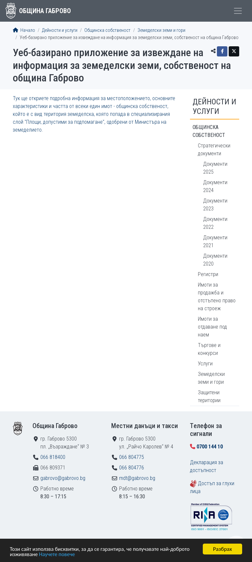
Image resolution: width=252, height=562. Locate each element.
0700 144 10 (210, 446)
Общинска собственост (107, 30)
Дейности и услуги (59, 30)
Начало (24, 30)
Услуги (205, 363)
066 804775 (131, 457)
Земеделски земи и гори (161, 30)
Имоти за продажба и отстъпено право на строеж (217, 297)
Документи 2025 (215, 168)
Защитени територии (209, 396)
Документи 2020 (215, 260)
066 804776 (131, 468)
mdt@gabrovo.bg (137, 478)
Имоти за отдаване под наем (212, 327)
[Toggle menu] (238, 11)
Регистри (208, 274)
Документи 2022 (215, 223)
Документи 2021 (215, 241)
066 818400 (52, 457)
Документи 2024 (215, 186)
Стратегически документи (214, 149)
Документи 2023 (215, 205)
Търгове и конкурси (209, 349)
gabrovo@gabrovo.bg (62, 478)
